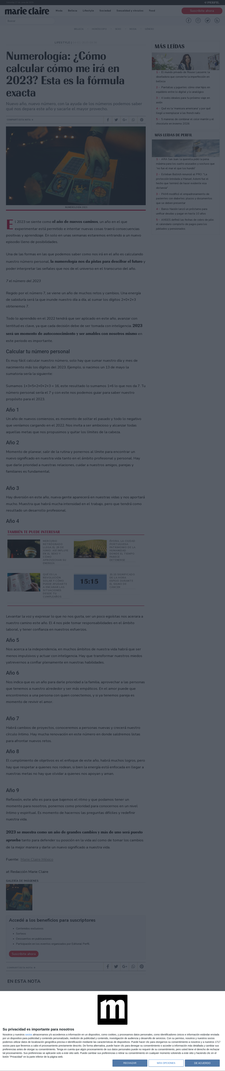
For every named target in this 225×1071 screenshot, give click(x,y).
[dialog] (112, 1031)
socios (28, 1034)
